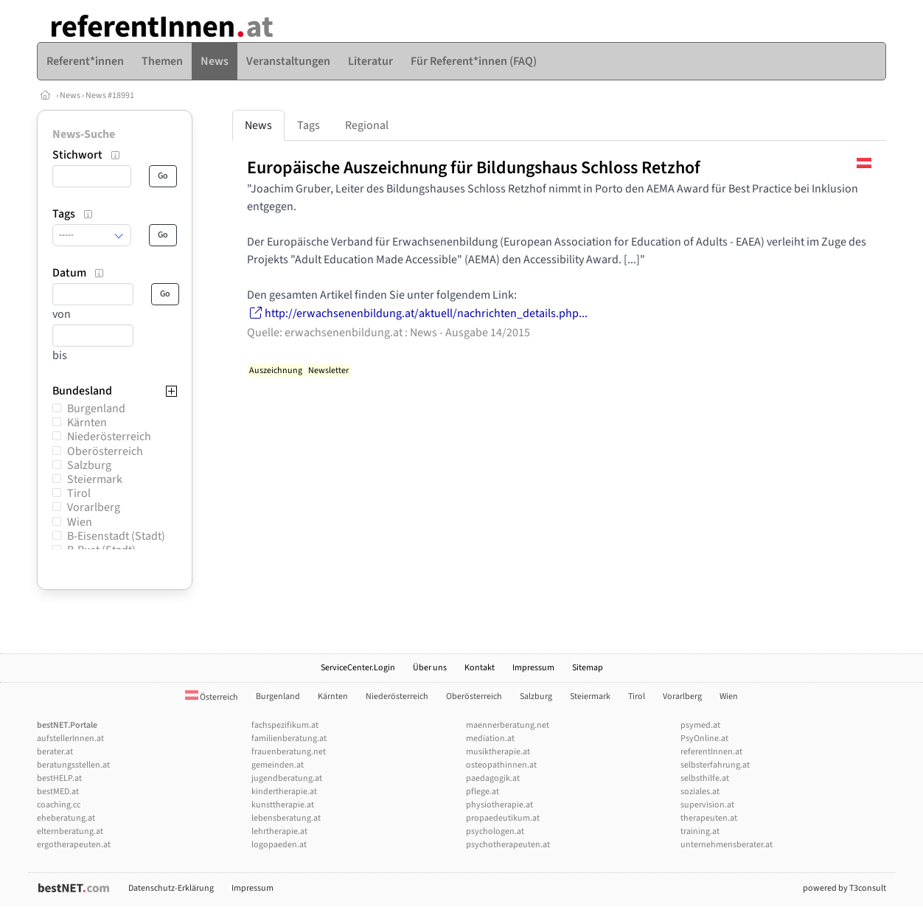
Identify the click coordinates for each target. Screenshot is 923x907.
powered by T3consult (844, 888)
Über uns (430, 667)
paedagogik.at (493, 778)
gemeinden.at (277, 765)
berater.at (55, 752)
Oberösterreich (105, 451)
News (70, 95)
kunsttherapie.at (282, 805)
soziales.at (700, 791)
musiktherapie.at (498, 752)
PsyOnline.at (704, 738)
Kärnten (87, 422)
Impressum (533, 667)
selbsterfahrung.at (715, 765)
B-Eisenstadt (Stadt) (116, 536)
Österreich (211, 697)
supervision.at (707, 805)
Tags (308, 125)
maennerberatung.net (507, 725)
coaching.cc (58, 805)
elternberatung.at (70, 831)
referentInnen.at (711, 752)
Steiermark (94, 479)
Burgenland (96, 408)
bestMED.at (58, 791)
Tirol (79, 493)
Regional (367, 125)
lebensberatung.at (286, 818)
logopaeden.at (279, 844)
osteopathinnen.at (501, 765)
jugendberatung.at (286, 778)
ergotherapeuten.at (74, 844)
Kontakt (479, 667)
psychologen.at (495, 831)
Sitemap (587, 667)
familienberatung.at (289, 738)
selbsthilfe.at (704, 778)
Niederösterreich (109, 436)
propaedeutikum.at (503, 818)
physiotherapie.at (499, 805)
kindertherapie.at (284, 791)
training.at (700, 831)
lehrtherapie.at (279, 831)
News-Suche (83, 134)
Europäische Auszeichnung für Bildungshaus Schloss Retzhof (473, 168)
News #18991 (110, 95)
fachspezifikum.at (284, 725)
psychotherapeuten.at (508, 844)
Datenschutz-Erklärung (171, 888)
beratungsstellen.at (73, 765)
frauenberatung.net (288, 752)
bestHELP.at (59, 778)
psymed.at (700, 725)
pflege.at (482, 791)
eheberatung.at (66, 818)
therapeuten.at (708, 818)
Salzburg (89, 465)
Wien (79, 522)
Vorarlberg (93, 507)
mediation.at (490, 738)
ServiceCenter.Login (358, 667)
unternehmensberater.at (726, 844)
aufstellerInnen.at (70, 738)
